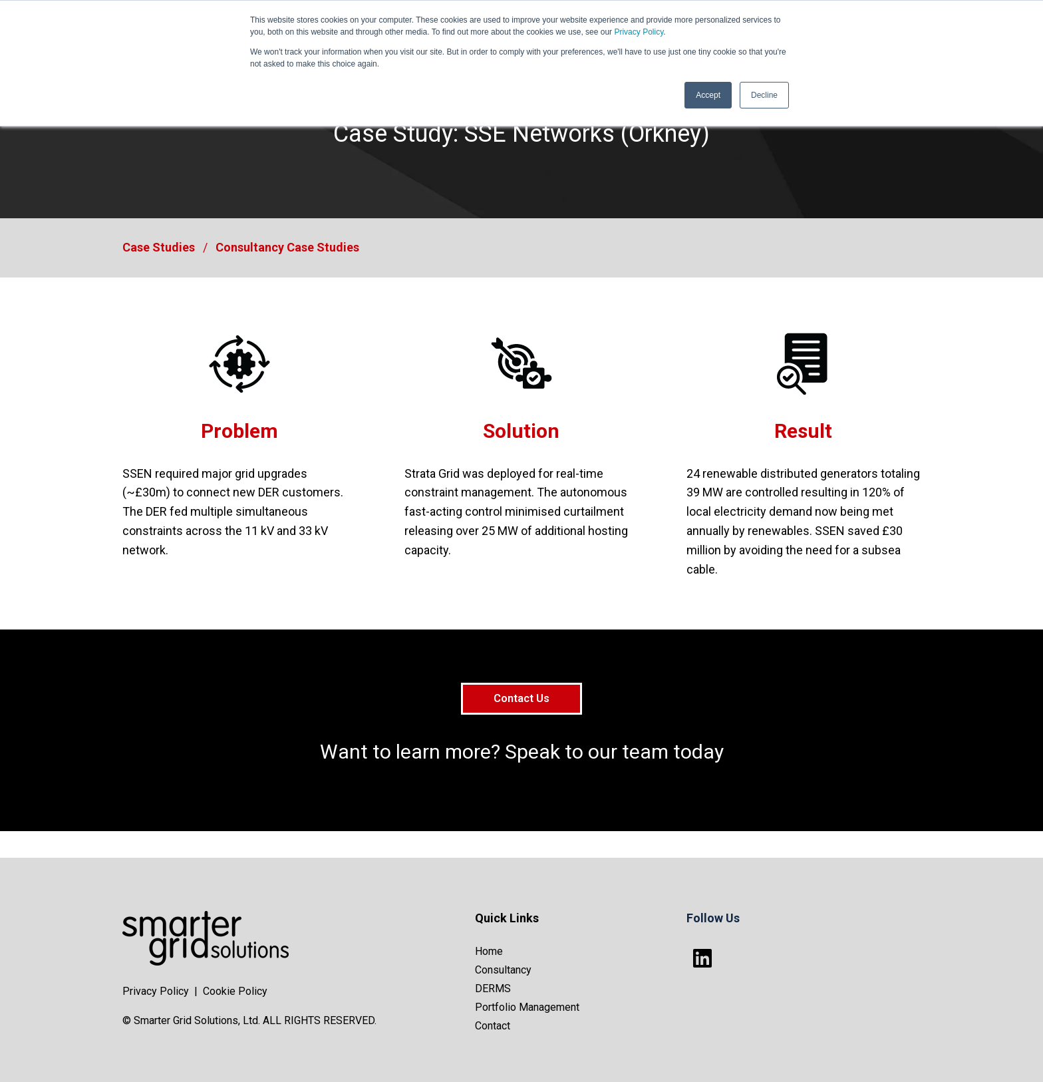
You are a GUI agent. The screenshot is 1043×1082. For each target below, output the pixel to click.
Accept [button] (708, 95)
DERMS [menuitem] (493, 988)
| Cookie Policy (231, 991)
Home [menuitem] (489, 951)
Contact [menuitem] (492, 1025)
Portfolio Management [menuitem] (527, 1007)
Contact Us (521, 698)
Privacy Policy (638, 32)
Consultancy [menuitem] (503, 970)
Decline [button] (764, 95)
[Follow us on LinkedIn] (702, 958)
